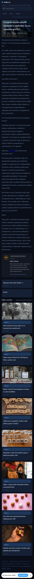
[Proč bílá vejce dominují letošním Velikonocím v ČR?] (17, 508)
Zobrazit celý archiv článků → (24, 300)
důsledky (12, 151)
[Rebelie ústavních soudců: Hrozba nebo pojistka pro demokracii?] (17, 540)
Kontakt (18, 13)
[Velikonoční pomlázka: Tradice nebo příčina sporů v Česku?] (17, 413)
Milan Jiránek (14, 261)
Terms (9, 568)
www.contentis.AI (24, 566)
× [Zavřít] (30, 575)
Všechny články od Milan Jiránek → (18, 274)
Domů (4, 13)
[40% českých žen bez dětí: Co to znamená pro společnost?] (17, 318)
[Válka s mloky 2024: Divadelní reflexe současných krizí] (17, 477)
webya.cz (7, 2)
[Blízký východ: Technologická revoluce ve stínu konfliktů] (17, 381)
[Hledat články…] (18, 8)
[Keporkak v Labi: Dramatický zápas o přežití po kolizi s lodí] (17, 445)
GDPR (4, 568)
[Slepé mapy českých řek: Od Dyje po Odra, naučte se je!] (17, 349)
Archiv (11, 13)
